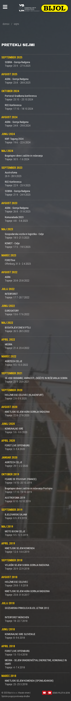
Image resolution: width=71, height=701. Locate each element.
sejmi (16, 23)
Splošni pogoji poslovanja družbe (15, 696)
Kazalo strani (24, 692)
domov (6, 23)
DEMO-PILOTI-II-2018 (61, 693)
